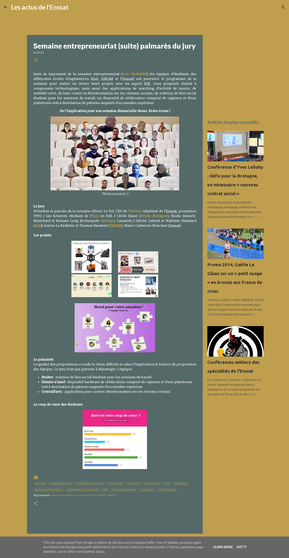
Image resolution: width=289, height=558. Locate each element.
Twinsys (135, 211)
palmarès (181, 483)
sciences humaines (124, 489)
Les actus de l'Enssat (40, 7)
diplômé (40, 483)
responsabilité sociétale (83, 489)
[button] (35, 60)
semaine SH (147, 489)
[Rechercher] (74, 7)
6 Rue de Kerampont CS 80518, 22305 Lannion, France (84, 495)
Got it (242, 547)
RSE (105, 489)
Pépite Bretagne (154, 216)
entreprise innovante (90, 483)
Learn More (223, 547)
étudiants (134, 483)
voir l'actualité (134, 74)
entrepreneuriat (61, 483)
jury (167, 483)
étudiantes (116, 483)
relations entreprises (49, 489)
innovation (152, 483)
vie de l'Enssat (167, 489)
